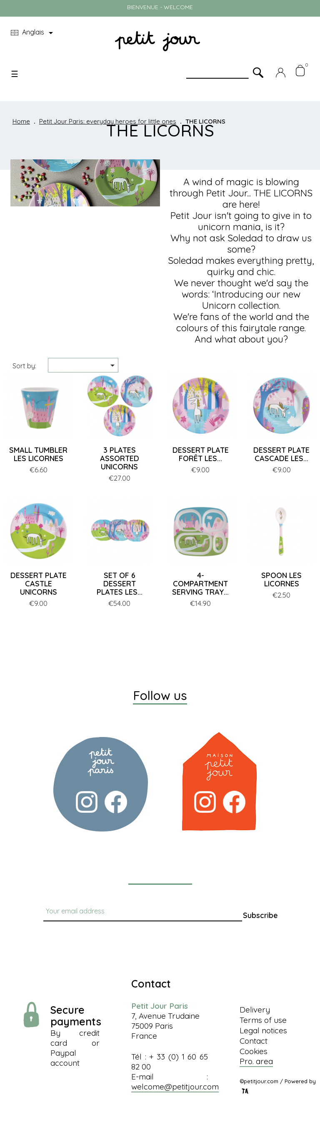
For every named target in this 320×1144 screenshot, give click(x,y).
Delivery (255, 1010)
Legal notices (263, 1030)
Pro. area (256, 1061)
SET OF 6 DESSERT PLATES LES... (119, 584)
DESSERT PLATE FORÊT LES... (200, 454)
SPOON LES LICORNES (281, 579)
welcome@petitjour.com (175, 1087)
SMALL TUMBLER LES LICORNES (38, 454)
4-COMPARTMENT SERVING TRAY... (200, 584)
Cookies (254, 1051)
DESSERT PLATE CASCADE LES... (281, 454)
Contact (254, 1041)
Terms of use (263, 1020)
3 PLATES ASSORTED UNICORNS (119, 458)
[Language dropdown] (33, 33)
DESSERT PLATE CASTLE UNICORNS (38, 584)
